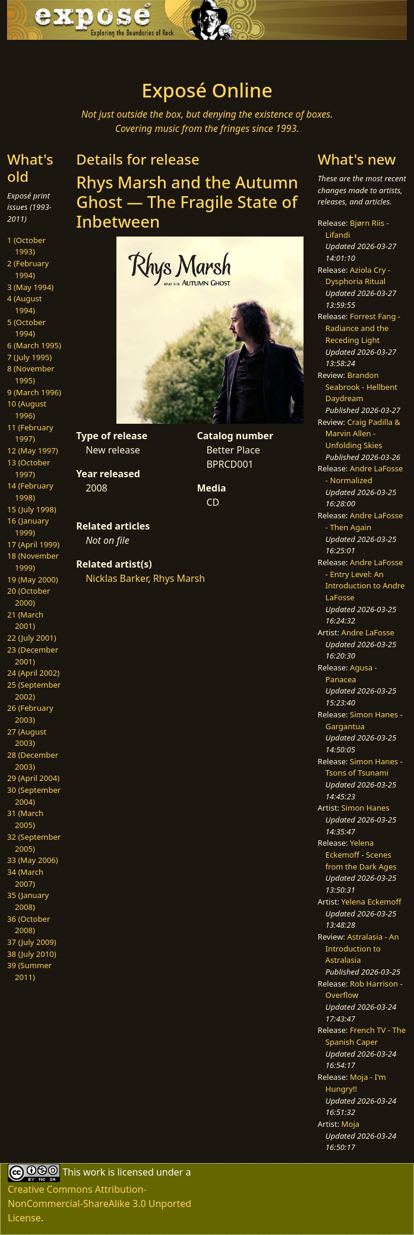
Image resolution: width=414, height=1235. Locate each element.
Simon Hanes (366, 807)
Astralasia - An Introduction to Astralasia (362, 948)
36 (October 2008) (28, 924)
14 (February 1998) (30, 491)
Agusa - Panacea (351, 673)
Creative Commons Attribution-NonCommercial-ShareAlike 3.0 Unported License (99, 1203)
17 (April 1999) (33, 544)
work (94, 1172)
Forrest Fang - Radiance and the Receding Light (362, 328)
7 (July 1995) (29, 357)
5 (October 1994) (26, 328)
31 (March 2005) (25, 819)
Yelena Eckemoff (372, 901)
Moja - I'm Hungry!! (355, 1083)
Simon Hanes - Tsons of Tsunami (364, 767)
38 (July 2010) (31, 954)
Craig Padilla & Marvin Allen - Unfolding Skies (362, 433)
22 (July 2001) (31, 637)
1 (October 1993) (26, 246)
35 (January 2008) (28, 901)
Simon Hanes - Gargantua (364, 720)
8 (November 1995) (31, 374)
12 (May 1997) (32, 450)
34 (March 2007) (25, 878)
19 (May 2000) (32, 579)
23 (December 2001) (32, 655)
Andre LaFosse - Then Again (364, 521)
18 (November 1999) (33, 561)
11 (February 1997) (30, 433)
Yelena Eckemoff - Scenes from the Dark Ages (361, 854)
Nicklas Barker (117, 578)
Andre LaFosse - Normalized (364, 474)
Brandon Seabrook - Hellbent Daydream (361, 387)
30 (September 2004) (34, 796)
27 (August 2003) (26, 737)
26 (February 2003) (30, 713)
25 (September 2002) (34, 690)
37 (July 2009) (31, 942)
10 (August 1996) (26, 409)
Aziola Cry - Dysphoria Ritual (357, 275)
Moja (351, 1124)
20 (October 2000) (28, 596)
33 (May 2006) (32, 860)
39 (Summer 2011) (29, 971)
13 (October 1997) (28, 468)
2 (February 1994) (28, 269)
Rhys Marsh (179, 578)
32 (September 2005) (34, 842)
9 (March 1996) (34, 392)
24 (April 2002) (33, 672)
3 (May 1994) (30, 287)
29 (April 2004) (33, 778)
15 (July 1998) (31, 509)
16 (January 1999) (28, 526)
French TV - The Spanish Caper (365, 1036)
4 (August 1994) (24, 304)
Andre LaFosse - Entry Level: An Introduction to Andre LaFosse (365, 580)
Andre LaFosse (368, 632)
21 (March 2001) (25, 620)
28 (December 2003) (32, 760)
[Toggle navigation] (77, 56)
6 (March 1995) (34, 345)
